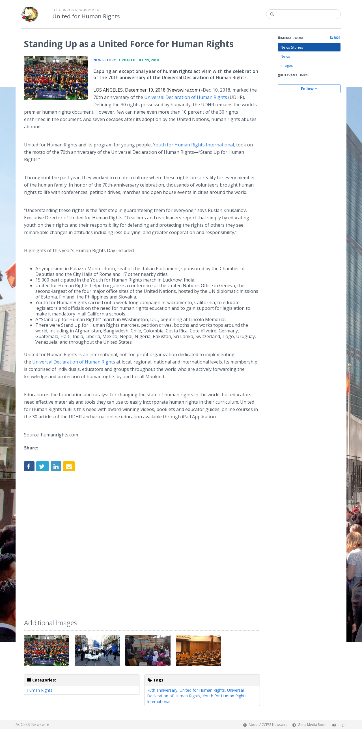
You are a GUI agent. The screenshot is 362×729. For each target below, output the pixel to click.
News (285, 56)
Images (287, 65)
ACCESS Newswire (32, 724)
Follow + (309, 88)
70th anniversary (162, 690)
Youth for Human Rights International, (194, 145)
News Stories (292, 47)
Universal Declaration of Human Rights (185, 97)
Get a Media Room (312, 724)
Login (342, 724)
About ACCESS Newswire (268, 724)
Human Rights (39, 690)
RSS (335, 38)
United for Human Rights (86, 16)
